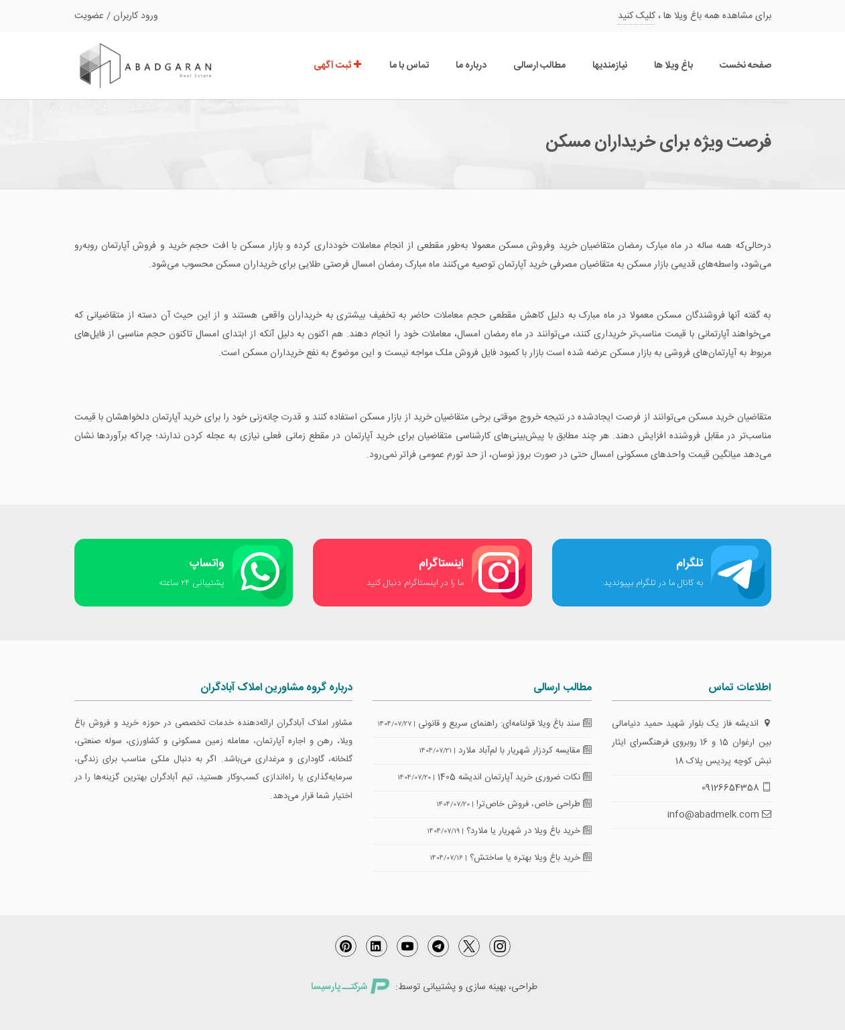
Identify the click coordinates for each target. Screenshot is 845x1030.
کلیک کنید (636, 16)
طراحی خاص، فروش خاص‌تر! (534, 804)
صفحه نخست (745, 66)
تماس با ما (409, 66)
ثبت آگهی (338, 66)
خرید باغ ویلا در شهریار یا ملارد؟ (529, 831)
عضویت (89, 16)
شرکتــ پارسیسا (350, 987)
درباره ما (471, 66)
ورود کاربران (135, 16)
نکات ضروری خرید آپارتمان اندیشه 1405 (515, 777)
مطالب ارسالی (539, 66)
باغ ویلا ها (673, 66)
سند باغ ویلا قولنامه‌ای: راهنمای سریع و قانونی (505, 723)
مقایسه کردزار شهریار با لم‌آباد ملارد (525, 750)
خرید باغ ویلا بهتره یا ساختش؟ (531, 857)
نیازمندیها (609, 66)
